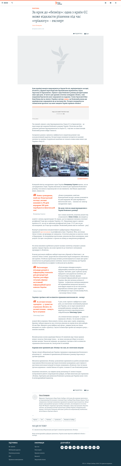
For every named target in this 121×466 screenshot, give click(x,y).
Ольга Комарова (37, 25)
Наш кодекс (38, 450)
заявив (66, 99)
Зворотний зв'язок (40, 459)
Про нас (37, 446)
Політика (35, 8)
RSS (10, 456)
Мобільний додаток (15, 450)
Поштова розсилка (14, 453)
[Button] (77, 34)
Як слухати (12, 446)
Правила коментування (16, 459)
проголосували (45, 232)
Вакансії (37, 456)
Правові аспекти (40, 453)
